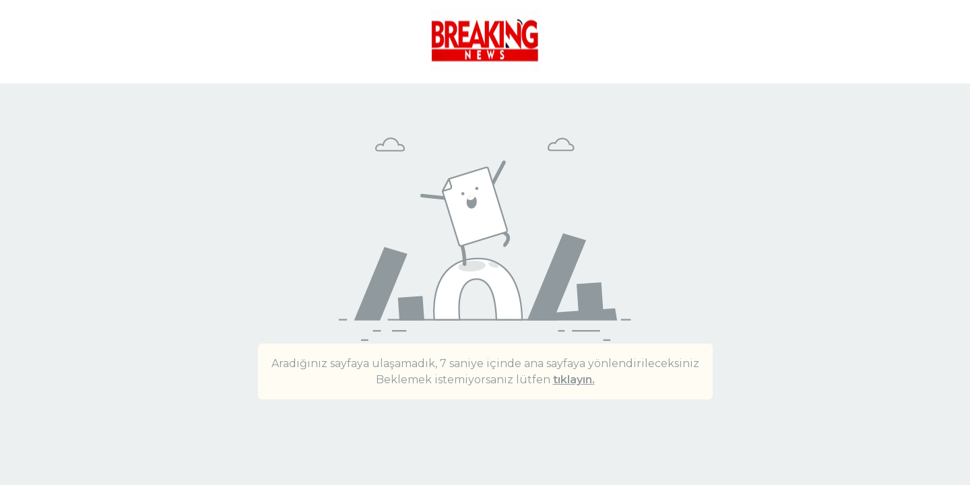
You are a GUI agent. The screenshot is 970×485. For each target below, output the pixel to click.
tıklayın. (574, 379)
